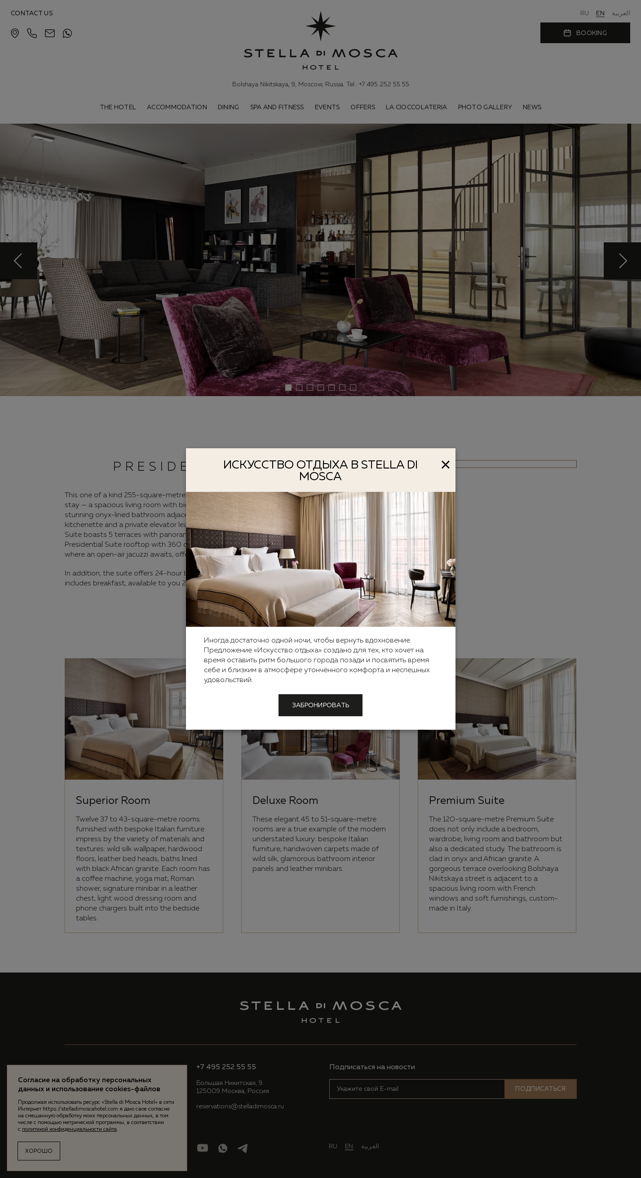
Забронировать (320, 705)
